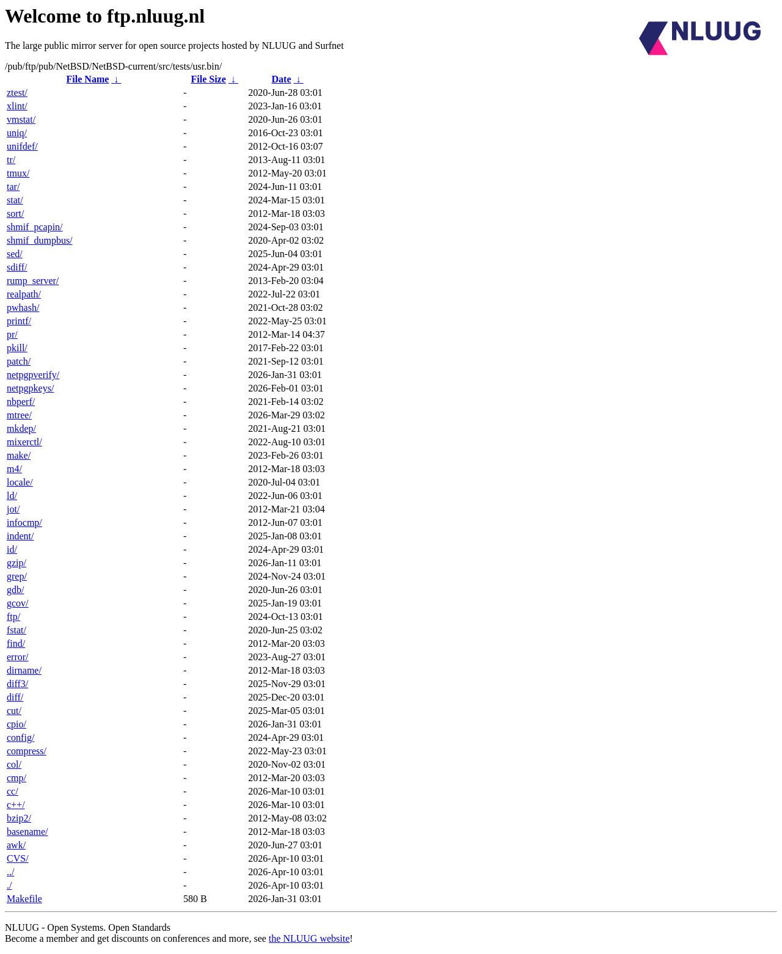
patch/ (19, 361)
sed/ (15, 254)
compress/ (26, 751)
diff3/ (17, 684)
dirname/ (24, 670)
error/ (18, 657)
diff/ (15, 697)
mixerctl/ (24, 442)
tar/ (13, 186)
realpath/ (24, 294)
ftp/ (13, 616)
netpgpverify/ (33, 375)
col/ (14, 764)
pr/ (12, 334)
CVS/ (18, 858)
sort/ (15, 213)
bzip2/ (19, 818)
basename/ (27, 831)
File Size (208, 79)
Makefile (24, 899)
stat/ (15, 200)
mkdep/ (21, 428)
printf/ (19, 321)
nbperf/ (21, 401)
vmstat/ (21, 119)
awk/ (16, 845)
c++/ (16, 804)
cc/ (12, 791)
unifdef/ (22, 146)
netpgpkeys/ (30, 388)
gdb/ (15, 589)
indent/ (20, 536)
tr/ (11, 160)
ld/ (12, 495)
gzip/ (16, 563)
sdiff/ (17, 267)
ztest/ (17, 92)
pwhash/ (23, 307)
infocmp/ (24, 522)
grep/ (17, 576)
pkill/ (17, 348)
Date (281, 79)
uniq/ (17, 133)
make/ (19, 455)
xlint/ (17, 106)
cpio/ (16, 724)
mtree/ (19, 415)
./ (9, 885)
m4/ (14, 469)
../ (10, 872)
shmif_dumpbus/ (40, 240)
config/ (20, 737)
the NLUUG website (309, 938)
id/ (12, 549)
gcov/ (18, 603)
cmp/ (16, 778)
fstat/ (16, 630)
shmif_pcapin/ (35, 227)
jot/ (13, 509)
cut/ (14, 710)
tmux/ (18, 173)
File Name (88, 79)
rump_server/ (33, 280)
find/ (16, 643)
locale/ (20, 482)
